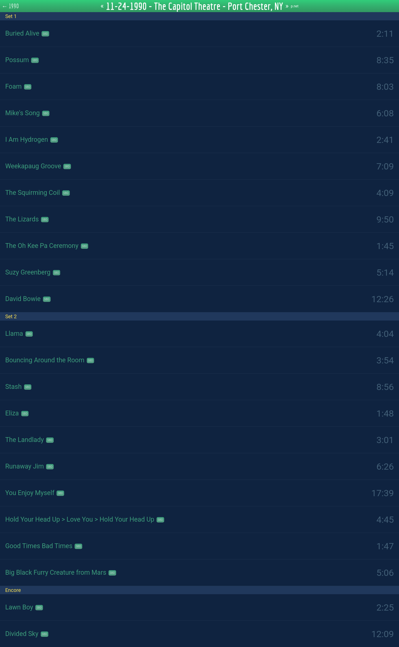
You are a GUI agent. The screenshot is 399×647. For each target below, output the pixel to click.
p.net (294, 6)
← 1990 (10, 6)
